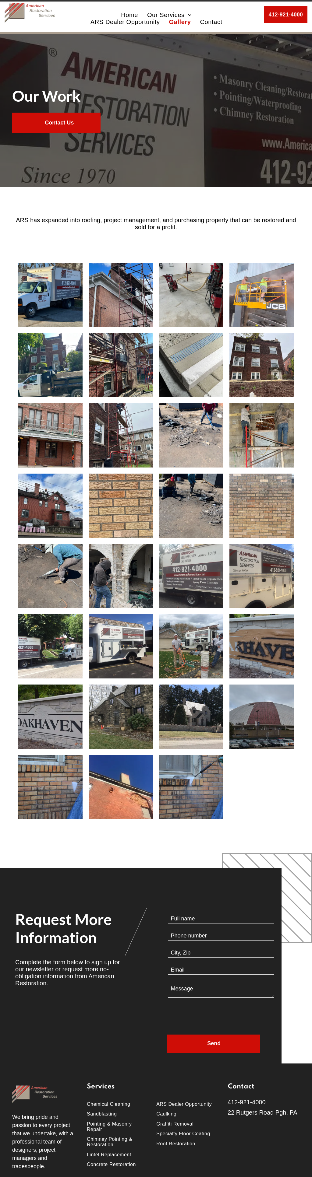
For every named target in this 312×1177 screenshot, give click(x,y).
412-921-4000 (247, 1102)
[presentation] (214, 1016)
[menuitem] (129, 15)
